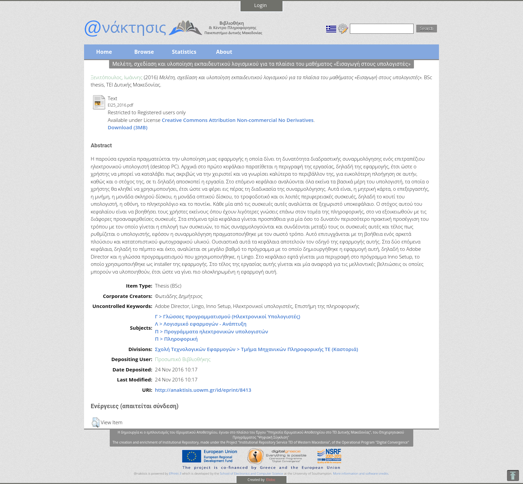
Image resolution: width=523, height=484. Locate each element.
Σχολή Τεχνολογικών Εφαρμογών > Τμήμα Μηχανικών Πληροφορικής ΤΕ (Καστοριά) (256, 349)
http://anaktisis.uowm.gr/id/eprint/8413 (203, 389)
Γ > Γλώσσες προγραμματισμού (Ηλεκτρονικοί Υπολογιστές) (227, 316)
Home (104, 51)
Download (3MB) (127, 127)
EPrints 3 (175, 473)
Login (260, 5)
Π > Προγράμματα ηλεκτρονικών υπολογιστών (211, 331)
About (224, 51)
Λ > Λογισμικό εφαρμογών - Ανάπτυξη (200, 323)
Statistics (184, 51)
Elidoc (271, 479)
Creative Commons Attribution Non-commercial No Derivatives (238, 120)
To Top (512, 475)
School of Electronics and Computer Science (251, 473)
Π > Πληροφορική (176, 338)
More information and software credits (360, 473)
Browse (144, 51)
